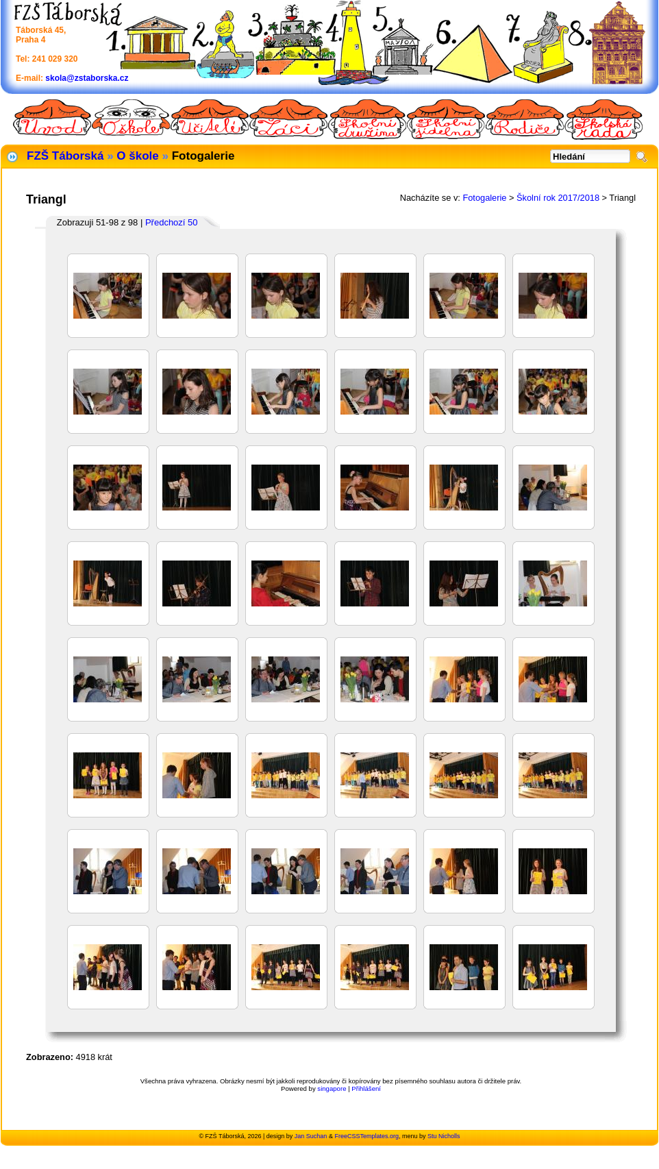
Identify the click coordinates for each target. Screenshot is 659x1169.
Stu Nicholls (443, 1136)
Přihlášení (366, 1088)
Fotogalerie (484, 198)
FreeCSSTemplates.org (366, 1136)
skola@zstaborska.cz (86, 78)
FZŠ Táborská (65, 155)
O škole (137, 155)
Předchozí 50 (171, 222)
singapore (331, 1088)
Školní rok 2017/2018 (558, 198)
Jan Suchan (311, 1136)
